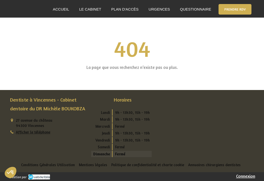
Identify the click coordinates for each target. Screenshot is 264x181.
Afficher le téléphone (33, 132)
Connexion (245, 176)
